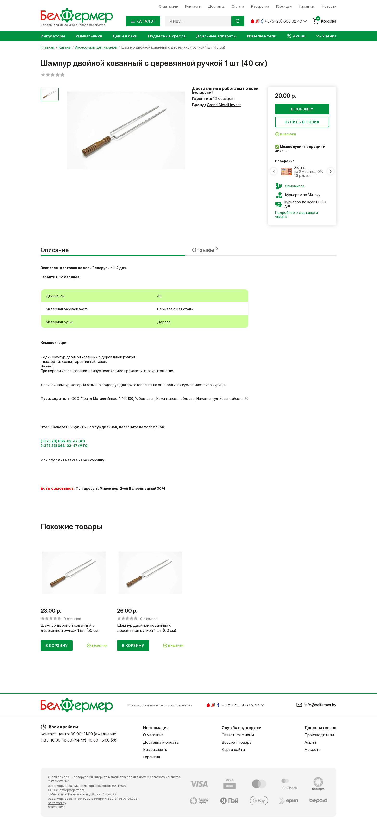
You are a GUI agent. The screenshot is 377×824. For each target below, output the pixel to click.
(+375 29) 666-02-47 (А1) (63, 441)
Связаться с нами (238, 734)
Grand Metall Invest (224, 104)
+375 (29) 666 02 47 (283, 21)
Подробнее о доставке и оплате (296, 215)
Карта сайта (233, 749)
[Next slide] (330, 171)
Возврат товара (236, 742)
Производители (319, 734)
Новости (312, 749)
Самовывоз (294, 186)
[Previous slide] (273, 171)
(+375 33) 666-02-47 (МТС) (65, 446)
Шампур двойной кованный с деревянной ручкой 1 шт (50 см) (70, 628)
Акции (310, 742)
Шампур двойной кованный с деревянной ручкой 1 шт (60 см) (146, 628)
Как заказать (155, 749)
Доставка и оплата (161, 742)
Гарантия (151, 757)
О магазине (153, 734)
